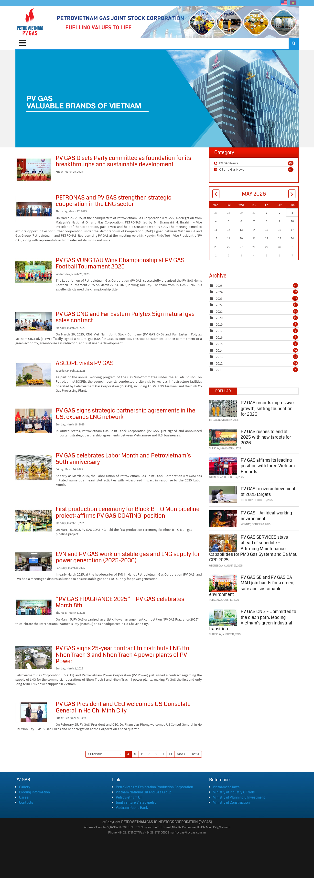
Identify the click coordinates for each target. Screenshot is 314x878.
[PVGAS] (30, 22)
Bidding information (34, 792)
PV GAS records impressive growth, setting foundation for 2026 (267, 408)
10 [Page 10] (170, 754)
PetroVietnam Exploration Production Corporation (154, 787)
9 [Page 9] (163, 754)
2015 (219, 344)
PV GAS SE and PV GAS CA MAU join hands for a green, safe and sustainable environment (251, 585)
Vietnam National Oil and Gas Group (143, 792)
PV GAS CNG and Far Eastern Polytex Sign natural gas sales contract (33, 321)
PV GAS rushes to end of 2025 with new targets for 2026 (266, 437)
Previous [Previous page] (96, 754)
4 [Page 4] (128, 754)
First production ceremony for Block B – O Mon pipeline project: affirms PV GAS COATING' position (33, 520)
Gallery (24, 787)
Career (24, 797)
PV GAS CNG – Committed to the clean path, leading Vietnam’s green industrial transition (252, 620)
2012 (219, 363)
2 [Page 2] (114, 754)
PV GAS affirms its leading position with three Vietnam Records (268, 466)
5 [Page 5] (135, 754)
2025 (219, 285)
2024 (219, 292)
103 (290, 169)
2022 (219, 305)
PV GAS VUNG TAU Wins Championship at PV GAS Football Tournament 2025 (33, 272)
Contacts (26, 802)
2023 (219, 298)
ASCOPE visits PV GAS (33, 375)
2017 (219, 331)
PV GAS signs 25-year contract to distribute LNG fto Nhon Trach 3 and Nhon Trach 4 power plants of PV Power (33, 657)
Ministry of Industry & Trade (234, 792)
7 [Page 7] (149, 754)
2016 (219, 337)
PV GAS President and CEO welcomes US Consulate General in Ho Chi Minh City (33, 712)
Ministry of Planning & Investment (239, 797)
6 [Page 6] (142, 754)
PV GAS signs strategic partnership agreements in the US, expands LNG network (33, 421)
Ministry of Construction (231, 802)
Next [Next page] (180, 754)
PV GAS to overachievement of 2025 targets (268, 492)
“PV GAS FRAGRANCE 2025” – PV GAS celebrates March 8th (33, 607)
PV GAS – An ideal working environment (266, 516)
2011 (219, 369)
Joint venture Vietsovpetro (136, 802)
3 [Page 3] (121, 754)
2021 (219, 311)
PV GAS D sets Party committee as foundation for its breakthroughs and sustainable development (33, 169)
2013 (219, 357)
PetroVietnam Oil (129, 797)
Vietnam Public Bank (132, 807)
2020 (219, 318)
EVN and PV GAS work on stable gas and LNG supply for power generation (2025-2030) (33, 561)
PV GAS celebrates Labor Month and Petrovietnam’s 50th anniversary (33, 467)
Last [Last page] (193, 754)
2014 (219, 350)
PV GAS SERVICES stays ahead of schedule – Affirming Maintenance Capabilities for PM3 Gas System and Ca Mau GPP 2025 (253, 548)
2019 (219, 324)
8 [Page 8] (156, 754)
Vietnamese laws (226, 787)
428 (290, 163)
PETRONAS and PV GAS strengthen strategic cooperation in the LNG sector (33, 209)
